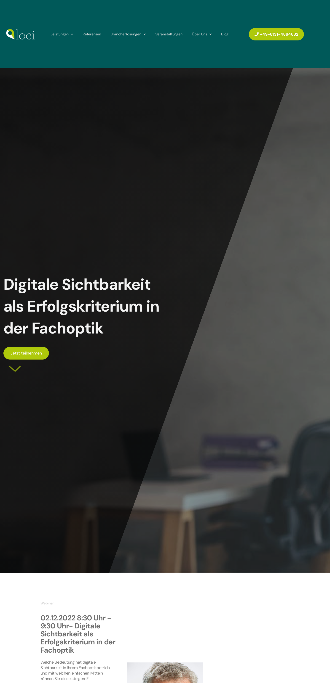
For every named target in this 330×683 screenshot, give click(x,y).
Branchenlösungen (128, 34)
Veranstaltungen (169, 34)
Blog (224, 34)
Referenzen (92, 34)
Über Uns (202, 34)
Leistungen (62, 34)
